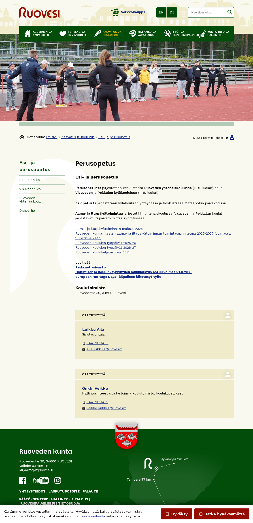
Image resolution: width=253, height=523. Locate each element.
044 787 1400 (95, 343)
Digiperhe (27, 211)
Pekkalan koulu (32, 180)
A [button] (227, 138)
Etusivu (51, 137)
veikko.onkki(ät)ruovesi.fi (104, 408)
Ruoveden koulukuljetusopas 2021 (102, 252)
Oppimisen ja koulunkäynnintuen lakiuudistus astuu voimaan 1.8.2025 (133, 272)
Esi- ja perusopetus (114, 137)
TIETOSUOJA (69, 503)
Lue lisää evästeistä (89, 516)
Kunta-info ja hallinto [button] (218, 33)
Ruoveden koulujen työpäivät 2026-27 (105, 248)
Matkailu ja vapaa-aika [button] (147, 33)
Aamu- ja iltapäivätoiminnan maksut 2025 (109, 229)
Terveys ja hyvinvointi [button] (77, 33)
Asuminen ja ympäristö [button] (42, 33)
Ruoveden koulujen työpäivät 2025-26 (105, 243)
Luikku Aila (93, 329)
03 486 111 (40, 466)
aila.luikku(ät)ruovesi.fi (102, 349)
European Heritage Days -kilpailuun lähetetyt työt (118, 277)
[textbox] (207, 12)
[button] (230, 12)
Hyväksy (176, 514)
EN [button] (161, 12)
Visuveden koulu (32, 189)
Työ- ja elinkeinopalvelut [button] (183, 33)
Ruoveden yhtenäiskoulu (30, 199)
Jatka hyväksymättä (222, 514)
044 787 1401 (95, 402)
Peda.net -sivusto (90, 267)
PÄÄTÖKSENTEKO (33, 499)
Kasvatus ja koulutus (78, 137)
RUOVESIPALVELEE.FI (37, 503)
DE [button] (172, 12)
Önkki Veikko (95, 388)
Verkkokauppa (128, 12)
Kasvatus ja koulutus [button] (112, 33)
